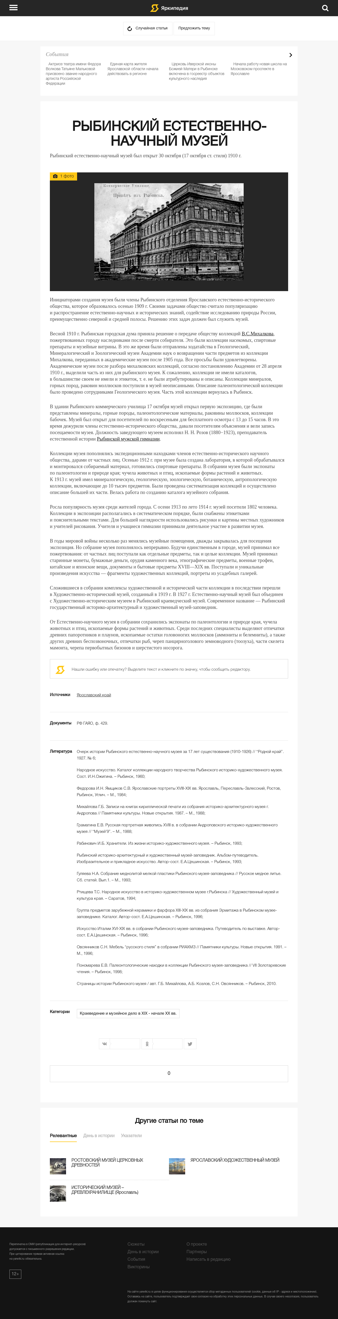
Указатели (131, 1136)
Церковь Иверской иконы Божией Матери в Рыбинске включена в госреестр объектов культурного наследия (196, 72)
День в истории (99, 1136)
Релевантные (63, 1136)
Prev (281, 55)
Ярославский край (94, 695)
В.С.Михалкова (258, 333)
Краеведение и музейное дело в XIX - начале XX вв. (128, 1013)
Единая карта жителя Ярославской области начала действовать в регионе (133, 69)
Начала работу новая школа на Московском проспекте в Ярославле (259, 69)
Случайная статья (152, 28)
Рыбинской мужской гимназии (128, 439)
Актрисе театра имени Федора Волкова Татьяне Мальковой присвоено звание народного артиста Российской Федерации (73, 74)
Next (290, 55)
